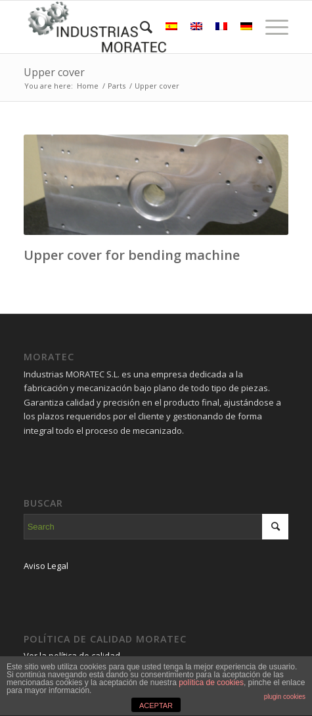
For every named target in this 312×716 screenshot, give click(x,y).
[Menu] (270, 27)
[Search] (139, 27)
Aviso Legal (46, 566)
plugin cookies (284, 696)
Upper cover (54, 72)
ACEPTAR (156, 705)
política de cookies (211, 682)
